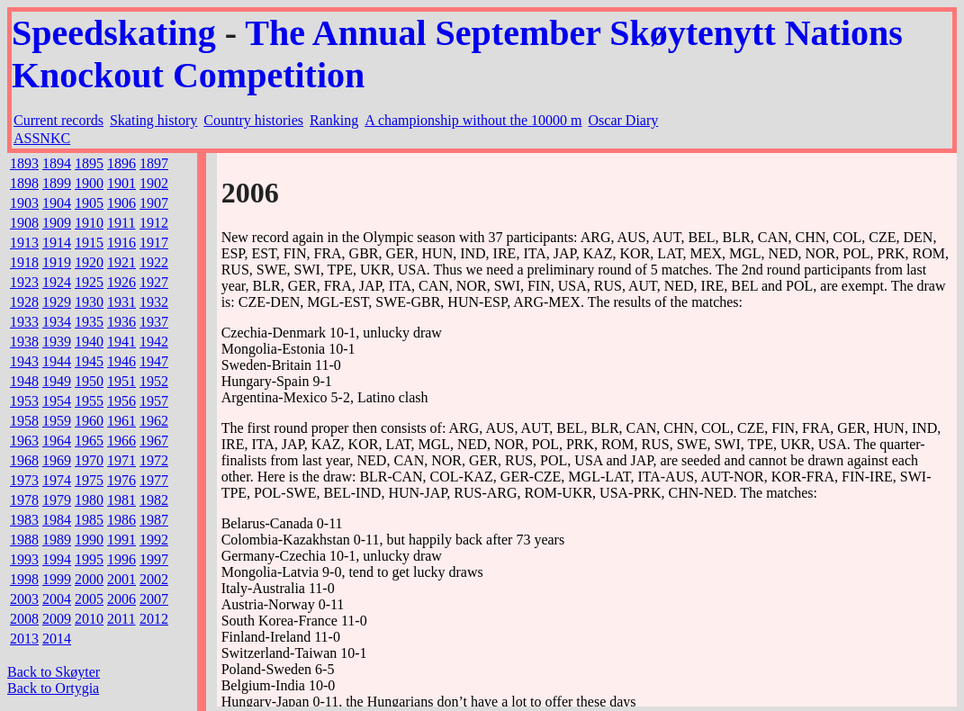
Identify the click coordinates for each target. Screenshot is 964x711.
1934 (56, 321)
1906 (121, 203)
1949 (56, 381)
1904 (56, 203)
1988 (24, 539)
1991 (121, 539)
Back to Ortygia (53, 688)
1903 (24, 203)
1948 (24, 381)
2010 (89, 618)
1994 (56, 559)
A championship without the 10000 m (473, 120)
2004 (56, 599)
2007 (154, 599)
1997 (154, 559)
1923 (24, 282)
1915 (89, 242)
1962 (154, 420)
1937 (154, 321)
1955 (89, 401)
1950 (89, 381)
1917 (154, 242)
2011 (121, 618)
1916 (121, 242)
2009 (56, 618)
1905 (89, 203)
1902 (154, 183)
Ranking (334, 120)
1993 (24, 559)
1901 (121, 183)
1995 (89, 559)
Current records (59, 120)
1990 (89, 539)
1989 (56, 539)
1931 (121, 302)
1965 (89, 440)
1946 (121, 361)
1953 (24, 401)
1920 (89, 262)
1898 (24, 183)
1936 (121, 321)
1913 (24, 242)
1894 (56, 163)
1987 (154, 519)
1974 (56, 480)
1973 (24, 480)
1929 (56, 302)
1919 (56, 262)
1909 (56, 222)
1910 (89, 222)
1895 (89, 163)
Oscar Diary (624, 120)
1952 (154, 381)
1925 (89, 282)
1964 (56, 440)
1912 (154, 222)
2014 (56, 638)
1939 (56, 341)
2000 (89, 579)
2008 (24, 618)
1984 (56, 519)
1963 (24, 440)
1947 (154, 361)
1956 (121, 401)
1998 (24, 579)
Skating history (153, 120)
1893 (24, 163)
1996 (121, 559)
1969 (56, 460)
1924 (56, 282)
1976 (121, 480)
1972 (154, 460)
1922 (154, 262)
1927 (154, 282)
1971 (121, 460)
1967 (154, 440)
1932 (154, 302)
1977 (154, 480)
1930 (89, 302)
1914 (56, 242)
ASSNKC (42, 138)
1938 (24, 341)
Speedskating (114, 33)
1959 (56, 420)
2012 (154, 618)
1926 (121, 282)
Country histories (253, 120)
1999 (56, 579)
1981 (121, 500)
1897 (154, 163)
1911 (121, 222)
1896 (121, 163)
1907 (154, 203)
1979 (56, 500)
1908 (24, 222)
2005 (89, 599)
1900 (89, 183)
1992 (154, 539)
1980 (89, 500)
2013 (24, 638)
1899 (56, 183)
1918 (24, 262)
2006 (121, 599)
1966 (121, 440)
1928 (24, 302)
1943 (24, 361)
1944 (56, 361)
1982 (154, 500)
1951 (121, 381)
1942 (154, 341)
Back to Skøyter (53, 672)
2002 (154, 579)
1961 (121, 420)
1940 (89, 341)
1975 (89, 480)
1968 (24, 460)
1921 (121, 262)
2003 (24, 599)
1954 (56, 401)
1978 (24, 500)
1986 (121, 519)
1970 (89, 460)
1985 (89, 519)
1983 (24, 519)
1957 (154, 401)
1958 (24, 420)
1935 (89, 321)
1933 (24, 321)
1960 (89, 420)
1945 (89, 361)
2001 (121, 579)
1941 (121, 341)
